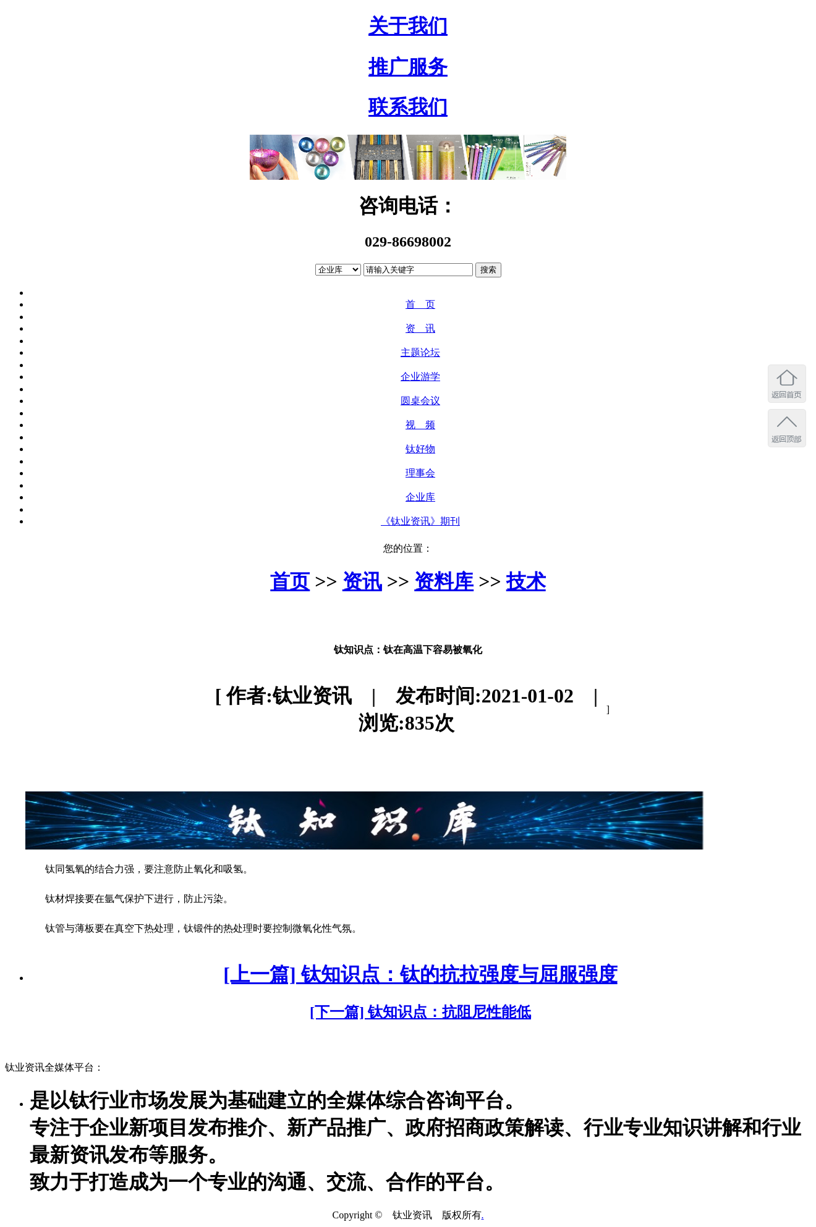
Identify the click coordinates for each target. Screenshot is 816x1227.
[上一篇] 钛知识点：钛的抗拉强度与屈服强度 (420, 974)
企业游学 (420, 376)
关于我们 (408, 26)
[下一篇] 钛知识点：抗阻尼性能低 (420, 1012)
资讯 (362, 581)
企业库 (420, 497)
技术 (526, 581)
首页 (290, 581)
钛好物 (420, 449)
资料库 (444, 581)
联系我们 (408, 107)
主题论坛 (420, 352)
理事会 (420, 473)
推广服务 (408, 67)
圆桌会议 (420, 400)
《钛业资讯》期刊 (420, 521)
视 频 (420, 425)
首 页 (420, 304)
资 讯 (420, 328)
